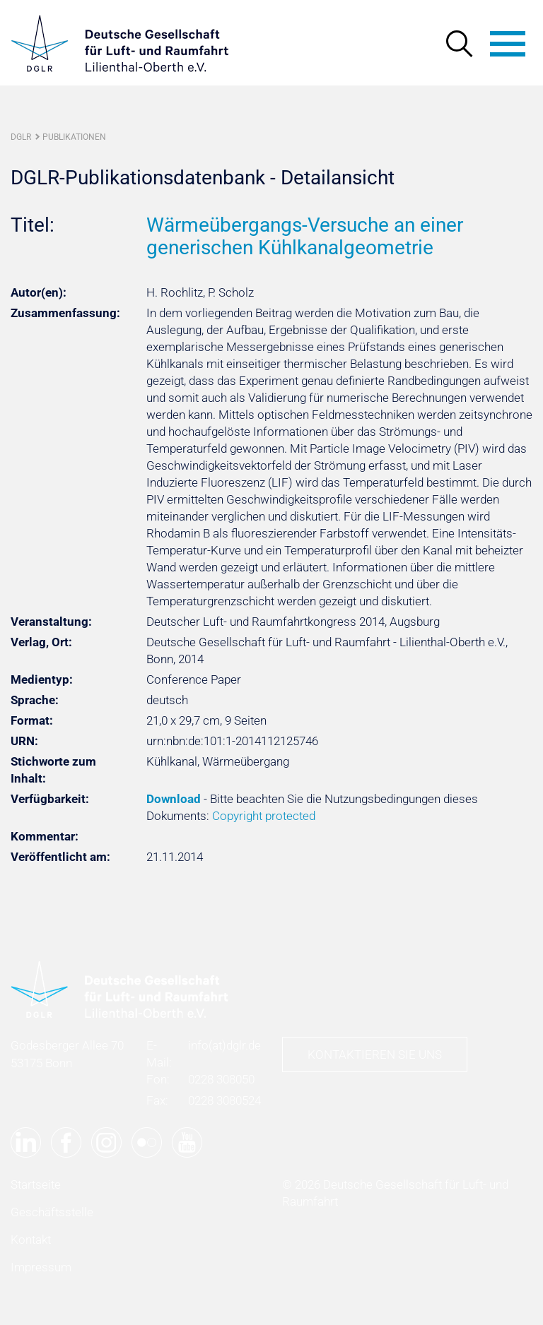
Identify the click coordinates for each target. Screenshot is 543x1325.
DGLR (21, 137)
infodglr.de (224, 1045)
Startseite (36, 1184)
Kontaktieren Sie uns (375, 1054)
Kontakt (31, 1239)
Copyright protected (263, 816)
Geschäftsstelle (52, 1212)
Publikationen (74, 137)
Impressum (41, 1267)
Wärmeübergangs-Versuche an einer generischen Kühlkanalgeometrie (304, 236)
